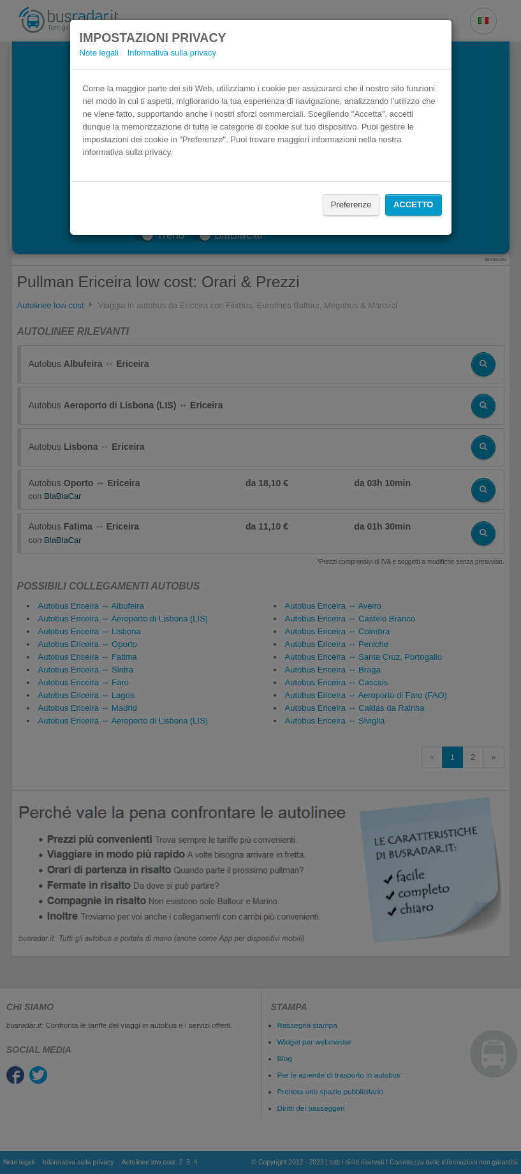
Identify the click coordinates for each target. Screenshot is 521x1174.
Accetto (413, 204)
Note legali (99, 52)
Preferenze (351, 204)
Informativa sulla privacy (172, 52)
